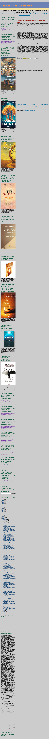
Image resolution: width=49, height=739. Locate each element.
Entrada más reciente (21, 104)
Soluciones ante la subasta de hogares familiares (8, 561)
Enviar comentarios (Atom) (29, 110)
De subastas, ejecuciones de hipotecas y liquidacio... (8, 591)
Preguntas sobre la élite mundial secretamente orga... (8, 537)
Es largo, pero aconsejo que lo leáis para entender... (9, 579)
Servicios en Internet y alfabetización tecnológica (8, 567)
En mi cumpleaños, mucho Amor (8, 556)
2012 (3, 515)
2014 (3, 512)
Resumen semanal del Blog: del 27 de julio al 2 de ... (9, 603)
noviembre (5, 520)
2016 (3, 510)
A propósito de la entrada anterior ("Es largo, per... (9, 577)
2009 (3, 518)
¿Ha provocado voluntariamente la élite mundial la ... (9, 532)
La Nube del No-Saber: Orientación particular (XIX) (9, 551)
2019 (3, 507)
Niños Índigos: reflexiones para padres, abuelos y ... (8, 605)
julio (4, 610)
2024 (3, 501)
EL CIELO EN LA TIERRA (17, 5)
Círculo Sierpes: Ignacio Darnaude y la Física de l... (9, 609)
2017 (3, 509)
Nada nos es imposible (7, 572)
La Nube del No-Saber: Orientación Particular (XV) (9, 580)
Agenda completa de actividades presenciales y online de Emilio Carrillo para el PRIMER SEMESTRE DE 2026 (24, 14)
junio (4, 611)
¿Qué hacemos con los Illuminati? (9, 529)
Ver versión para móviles (32, 106)
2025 (3, 500)
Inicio (34, 104)
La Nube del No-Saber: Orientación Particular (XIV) (9, 585)
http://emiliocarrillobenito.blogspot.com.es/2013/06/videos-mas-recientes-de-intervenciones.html (8, 466)
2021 (3, 504)
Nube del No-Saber (24, 59)
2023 (3, 502)
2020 (3, 505)
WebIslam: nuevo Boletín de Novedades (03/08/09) (8, 598)
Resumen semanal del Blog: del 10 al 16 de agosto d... (9, 531)
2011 (3, 516)
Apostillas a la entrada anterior (8, 539)
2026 (3, 499)
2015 (3, 511)
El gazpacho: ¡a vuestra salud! (8, 583)
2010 (3, 517)
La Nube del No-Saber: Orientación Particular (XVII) (9, 560)
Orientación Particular (31, 59)
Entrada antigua (44, 104)
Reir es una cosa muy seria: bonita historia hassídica (9, 544)
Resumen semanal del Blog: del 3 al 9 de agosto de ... (9, 568)
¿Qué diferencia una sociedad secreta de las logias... (8, 534)
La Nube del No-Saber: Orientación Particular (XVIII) (9, 555)
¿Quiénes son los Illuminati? (8, 535)
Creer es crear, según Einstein (8, 550)
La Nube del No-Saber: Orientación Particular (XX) (9, 549)
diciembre (5, 519)
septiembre (5, 522)
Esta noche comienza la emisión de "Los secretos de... (9, 574)
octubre (4, 521)
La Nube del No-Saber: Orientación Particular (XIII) (9, 589)
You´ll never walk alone (7, 528)
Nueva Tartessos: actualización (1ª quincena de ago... (9, 596)
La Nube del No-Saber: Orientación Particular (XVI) (9, 563)
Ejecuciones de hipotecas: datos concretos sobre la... (8, 565)
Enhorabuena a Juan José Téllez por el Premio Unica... (8, 582)
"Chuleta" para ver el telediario (8, 547)
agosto (4, 523)
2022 (3, 503)
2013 (3, 513)
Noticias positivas (6, 586)
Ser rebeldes (5, 571)
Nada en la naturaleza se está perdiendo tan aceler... (8, 546)
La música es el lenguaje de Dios (9, 538)
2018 (3, 508)
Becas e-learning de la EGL (7, 575)
